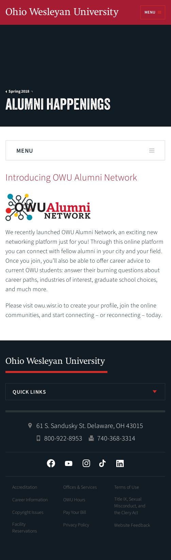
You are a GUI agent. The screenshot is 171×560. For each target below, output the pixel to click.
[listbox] (85, 391)
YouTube (69, 463)
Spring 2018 (18, 91)
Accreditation (24, 487)
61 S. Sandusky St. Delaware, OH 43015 (89, 426)
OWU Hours (74, 500)
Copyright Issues (28, 512)
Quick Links (29, 392)
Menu (149, 12)
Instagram (86, 463)
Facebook (51, 463)
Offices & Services (80, 487)
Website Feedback (132, 525)
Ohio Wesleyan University (62, 12)
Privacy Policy (76, 525)
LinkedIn (120, 463)
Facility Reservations (24, 528)
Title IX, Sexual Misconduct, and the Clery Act (130, 506)
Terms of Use (126, 487)
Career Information (30, 500)
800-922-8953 (63, 438)
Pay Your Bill (74, 512)
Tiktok (102, 463)
